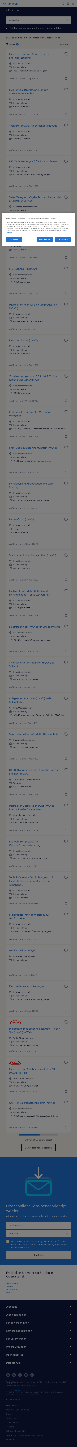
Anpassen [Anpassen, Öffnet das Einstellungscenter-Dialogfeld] (13, 239)
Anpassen (63, 239)
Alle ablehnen (44, 239)
